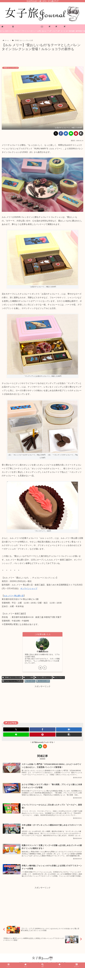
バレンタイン (30, 682)
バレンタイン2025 (43, 682)
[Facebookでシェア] (61, 133)
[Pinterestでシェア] (76, 133)
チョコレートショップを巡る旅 (12, 682)
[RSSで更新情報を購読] (45, 669)
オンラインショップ (29, 588)
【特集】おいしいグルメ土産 (11, 679)
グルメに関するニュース (43, 679)
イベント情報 (28, 679)
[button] (81, 133)
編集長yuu (43, 651)
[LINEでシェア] (71, 133)
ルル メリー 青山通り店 (14, 596)
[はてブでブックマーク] (66, 133)
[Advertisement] (42, 58)
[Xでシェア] (56, 133)
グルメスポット (58, 679)
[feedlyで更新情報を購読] (40, 669)
